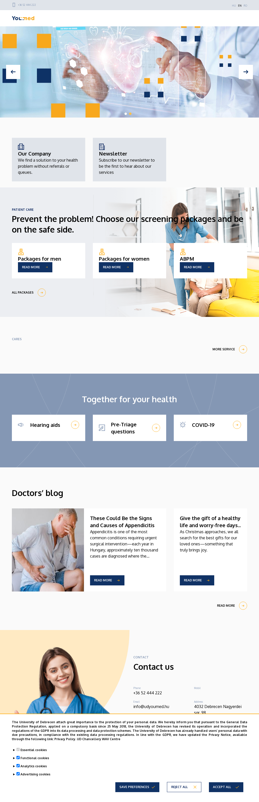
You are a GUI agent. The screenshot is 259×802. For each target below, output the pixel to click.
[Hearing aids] (48, 425)
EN (240, 5)
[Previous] (13, 72)
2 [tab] (130, 113)
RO (245, 5)
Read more (103, 580)
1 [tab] (125, 113)
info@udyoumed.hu (151, 706)
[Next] (246, 72)
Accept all (222, 787)
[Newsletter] (129, 159)
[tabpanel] (129, 72)
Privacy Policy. (65, 739)
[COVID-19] (210, 425)
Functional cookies (34, 758)
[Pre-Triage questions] (129, 428)
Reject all (179, 787)
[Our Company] (48, 159)
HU (234, 5)
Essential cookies (33, 750)
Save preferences (134, 787)
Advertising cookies (35, 774)
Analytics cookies (33, 766)
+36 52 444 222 (27, 4)
